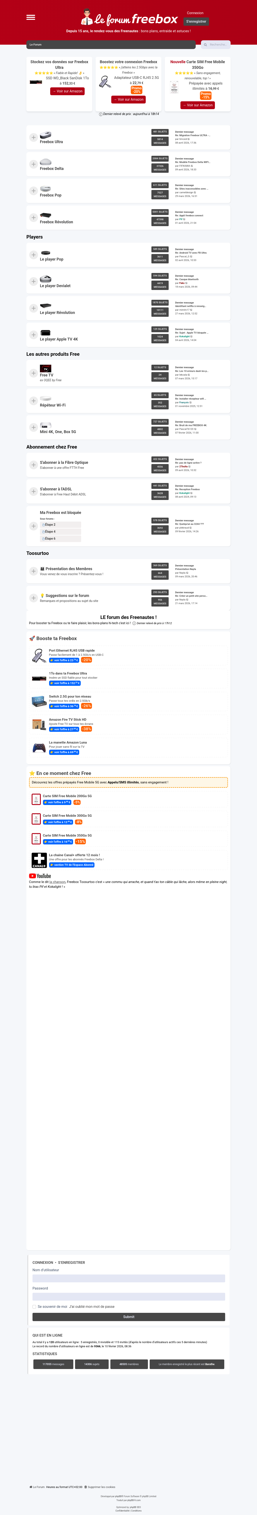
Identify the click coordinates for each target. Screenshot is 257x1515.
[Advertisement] (128, 1428)
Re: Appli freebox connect (189, 215)
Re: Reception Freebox (187, 489)
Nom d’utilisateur (46, 1270)
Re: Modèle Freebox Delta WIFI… (192, 162)
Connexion (43, 1262)
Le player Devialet (55, 286)
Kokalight (184, 336)
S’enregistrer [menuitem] (196, 21)
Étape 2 (48, 524)
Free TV (46, 375)
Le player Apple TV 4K (59, 339)
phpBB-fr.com (134, 1500)
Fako (182, 283)
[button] (30, 17)
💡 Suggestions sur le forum (64, 595)
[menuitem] (99, 1487)
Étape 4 (48, 531)
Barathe (209, 1364)
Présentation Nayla (185, 569)
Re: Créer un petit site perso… (191, 596)
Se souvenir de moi (52, 1307)
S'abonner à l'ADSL (56, 489)
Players (34, 237)
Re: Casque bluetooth (187, 279)
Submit (128, 1317)
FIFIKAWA (184, 165)
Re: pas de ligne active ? (188, 462)
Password (40, 1288)
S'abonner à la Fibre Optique (64, 462)
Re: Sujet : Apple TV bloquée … (192, 332)
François (184, 402)
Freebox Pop (51, 195)
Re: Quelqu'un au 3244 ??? (189, 524)
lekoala (183, 374)
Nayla (182, 572)
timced (183, 139)
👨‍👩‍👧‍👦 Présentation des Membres (66, 569)
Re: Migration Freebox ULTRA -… (192, 135)
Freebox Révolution (56, 222)
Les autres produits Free (53, 354)
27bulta (183, 466)
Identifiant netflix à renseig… (190, 306)
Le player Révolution (57, 312)
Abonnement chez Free (51, 447)
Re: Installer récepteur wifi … (190, 398)
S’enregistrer (71, 1262)
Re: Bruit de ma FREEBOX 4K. (191, 425)
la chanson (58, 882)
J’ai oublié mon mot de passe (92, 1307)
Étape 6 (48, 538)
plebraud (184, 527)
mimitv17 (184, 309)
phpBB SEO (135, 1507)
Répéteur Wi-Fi (53, 405)
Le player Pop (51, 259)
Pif (180, 219)
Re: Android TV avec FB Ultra (191, 252)
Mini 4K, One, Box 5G (58, 432)
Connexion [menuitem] (195, 13)
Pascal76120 (186, 429)
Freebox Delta (52, 168)
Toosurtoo (37, 553)
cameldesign (186, 192)
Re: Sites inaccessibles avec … (191, 189)
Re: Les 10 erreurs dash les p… (192, 371)
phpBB (118, 1496)
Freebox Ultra (51, 142)
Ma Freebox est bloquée (60, 512)
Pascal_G (184, 256)
